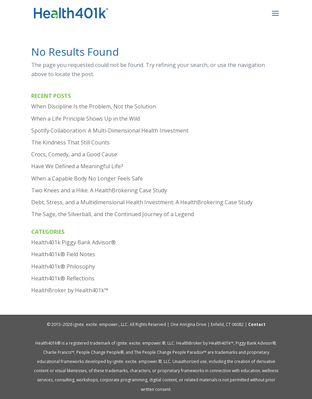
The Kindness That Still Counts (70, 142)
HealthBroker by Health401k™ (69, 290)
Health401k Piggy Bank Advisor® (73, 242)
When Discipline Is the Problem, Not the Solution (93, 106)
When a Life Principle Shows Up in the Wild (85, 118)
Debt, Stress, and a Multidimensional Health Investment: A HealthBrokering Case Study (142, 202)
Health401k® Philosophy (63, 266)
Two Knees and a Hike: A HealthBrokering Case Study (99, 190)
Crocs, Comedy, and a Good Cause (74, 154)
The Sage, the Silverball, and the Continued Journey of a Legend (112, 214)
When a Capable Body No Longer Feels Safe (87, 178)
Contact (256, 324)
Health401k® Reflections (62, 278)
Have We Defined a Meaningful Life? (77, 166)
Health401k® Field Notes (63, 254)
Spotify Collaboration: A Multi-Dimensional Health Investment (109, 130)
